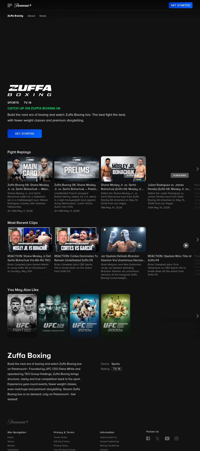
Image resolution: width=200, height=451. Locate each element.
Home (10, 437)
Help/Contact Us (108, 437)
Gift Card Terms (62, 442)
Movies (11, 446)
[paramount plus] (23, 5)
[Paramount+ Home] (18, 422)
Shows (10, 442)
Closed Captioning (109, 442)
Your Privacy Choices (64, 450)
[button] (10, 6)
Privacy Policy (61, 446)
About (31, 16)
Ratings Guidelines (109, 446)
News (43, 16)
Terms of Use (60, 437)
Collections (13, 450)
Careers (104, 450)
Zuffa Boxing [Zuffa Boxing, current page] (15, 16)
